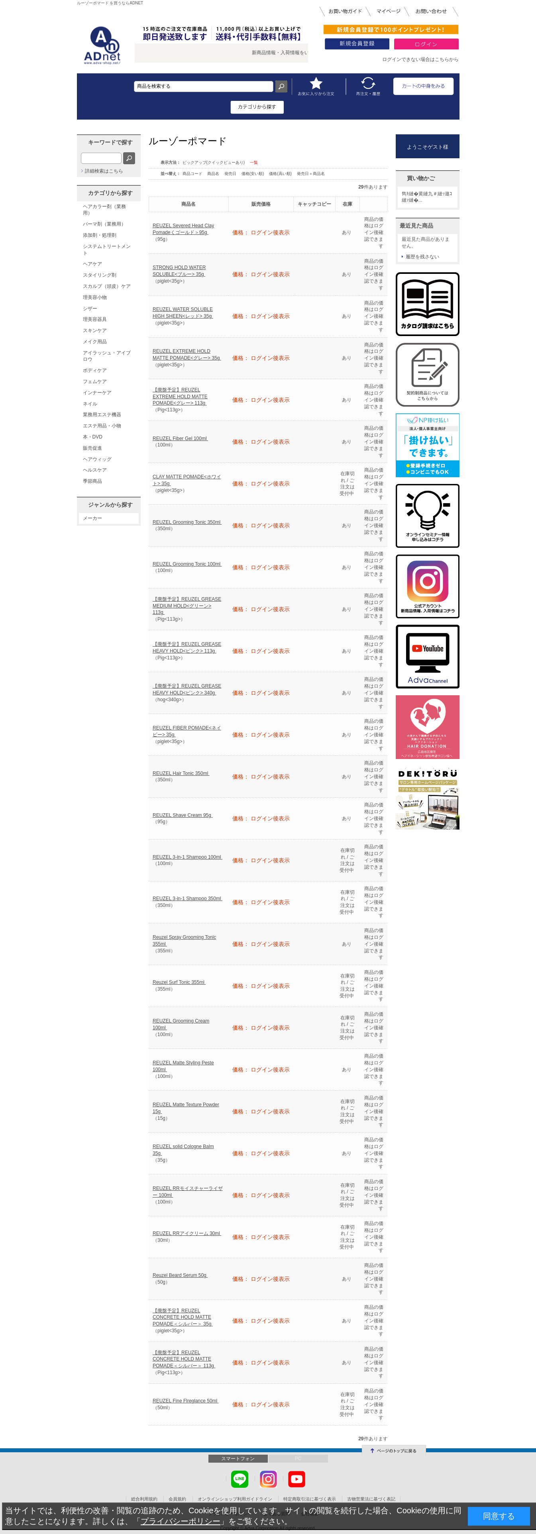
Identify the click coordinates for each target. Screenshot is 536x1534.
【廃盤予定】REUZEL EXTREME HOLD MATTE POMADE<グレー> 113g (180, 396)
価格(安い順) (253, 173)
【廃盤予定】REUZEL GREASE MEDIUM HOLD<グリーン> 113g (187, 606)
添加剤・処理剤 (99, 235)
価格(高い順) (281, 173)
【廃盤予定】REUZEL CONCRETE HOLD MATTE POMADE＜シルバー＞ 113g (184, 1359)
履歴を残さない (422, 257)
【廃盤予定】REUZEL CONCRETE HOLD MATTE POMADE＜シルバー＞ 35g (183, 1317)
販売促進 (92, 448)
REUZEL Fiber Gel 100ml (180, 438)
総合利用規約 (144, 1499)
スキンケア (95, 330)
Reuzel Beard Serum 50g (180, 1275)
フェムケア (95, 381)
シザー (90, 308)
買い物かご (421, 178)
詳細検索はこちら (104, 171)
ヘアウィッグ (97, 459)
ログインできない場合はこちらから (420, 59)
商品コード (193, 173)
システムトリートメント (107, 250)
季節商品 (92, 481)
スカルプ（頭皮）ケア (107, 286)
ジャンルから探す (110, 505)
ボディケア (95, 370)
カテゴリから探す (110, 193)
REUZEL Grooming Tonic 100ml (187, 564)
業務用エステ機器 (102, 414)
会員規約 (177, 1499)
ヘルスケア (95, 470)
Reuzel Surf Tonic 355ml (179, 982)
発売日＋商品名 (311, 173)
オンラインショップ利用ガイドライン (235, 1499)
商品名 (213, 173)
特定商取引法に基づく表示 (309, 1499)
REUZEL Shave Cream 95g (182, 815)
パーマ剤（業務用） (104, 224)
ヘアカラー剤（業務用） (104, 210)
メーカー (92, 518)
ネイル (90, 404)
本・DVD (92, 437)
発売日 (231, 173)
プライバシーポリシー (180, 1521)
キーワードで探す (110, 142)
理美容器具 (95, 319)
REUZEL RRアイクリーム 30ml (187, 1233)
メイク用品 (95, 341)
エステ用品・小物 (102, 426)
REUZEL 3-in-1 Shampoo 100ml (187, 857)
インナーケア (97, 392)
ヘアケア (92, 264)
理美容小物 (95, 297)
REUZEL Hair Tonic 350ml (181, 773)
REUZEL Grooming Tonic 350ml (187, 522)
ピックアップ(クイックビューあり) (214, 162)
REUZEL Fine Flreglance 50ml (186, 1401)
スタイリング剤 (99, 275)
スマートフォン (238, 1458)
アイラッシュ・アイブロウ (107, 356)
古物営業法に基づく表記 (371, 1499)
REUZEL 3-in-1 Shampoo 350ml (187, 898)
